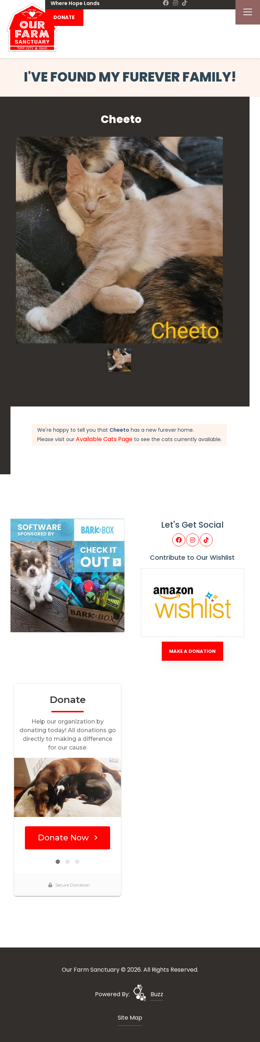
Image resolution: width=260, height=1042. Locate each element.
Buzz (157, 994)
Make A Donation (192, 651)
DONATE (64, 17)
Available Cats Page (104, 439)
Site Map (130, 1018)
